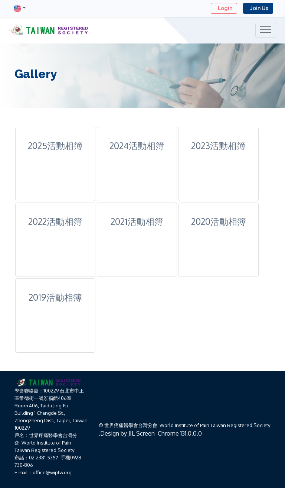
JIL (131, 433)
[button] (19, 8)
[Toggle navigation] (265, 30)
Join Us (258, 8)
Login (224, 8)
